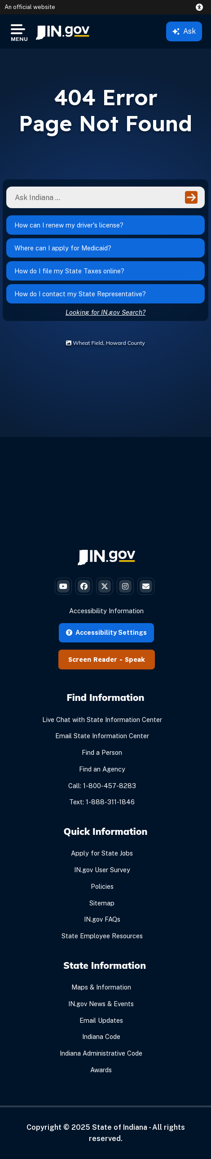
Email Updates (101, 1020)
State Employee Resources (102, 936)
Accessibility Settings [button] (106, 632)
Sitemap (101, 903)
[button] (201, 7)
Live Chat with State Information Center (102, 719)
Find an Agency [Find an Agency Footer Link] (102, 769)
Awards (101, 1070)
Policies (102, 886)
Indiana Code (101, 1036)
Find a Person (102, 752)
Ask (184, 31)
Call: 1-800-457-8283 (102, 785)
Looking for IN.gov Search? (105, 312)
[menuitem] (63, 31)
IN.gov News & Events (101, 1003)
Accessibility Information (106, 611)
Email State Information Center (102, 736)
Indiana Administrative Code (101, 1053)
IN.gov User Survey (102, 870)
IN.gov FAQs (102, 919)
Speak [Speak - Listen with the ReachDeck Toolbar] (135, 659)
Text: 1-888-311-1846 (102, 802)
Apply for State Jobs (102, 853)
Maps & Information (101, 987)
